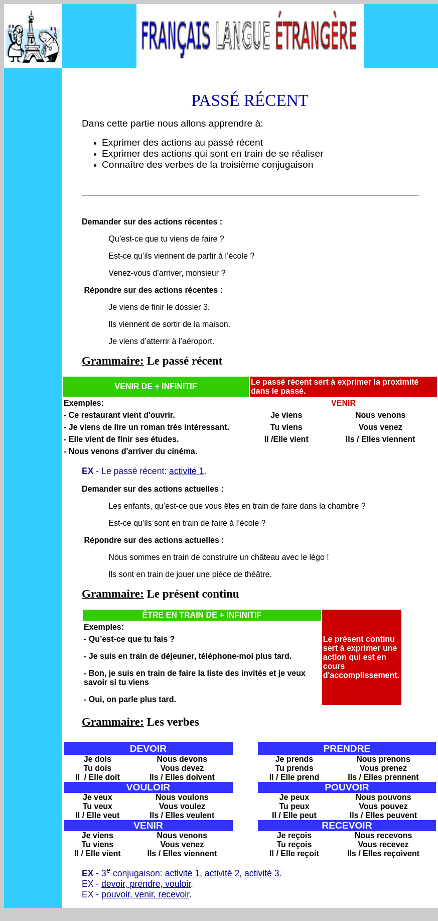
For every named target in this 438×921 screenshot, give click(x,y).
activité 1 (186, 471)
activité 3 (261, 873)
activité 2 (222, 873)
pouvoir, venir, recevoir (145, 894)
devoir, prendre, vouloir (146, 884)
